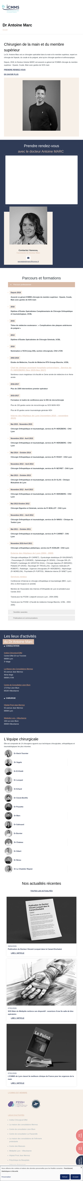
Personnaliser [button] (6, 1177)
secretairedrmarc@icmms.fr (28, 262)
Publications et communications (24, 625)
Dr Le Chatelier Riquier (23, 876)
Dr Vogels (18, 770)
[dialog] (41, 1173)
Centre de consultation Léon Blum (23, 1131)
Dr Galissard (19, 832)
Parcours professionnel (20, 286)
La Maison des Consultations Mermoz (18, 676)
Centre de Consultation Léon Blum (17, 692)
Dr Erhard (18, 796)
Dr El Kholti (18, 779)
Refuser (65, 1177)
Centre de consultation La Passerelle (56, 1131)
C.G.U (25, 1164)
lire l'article (17, 960)
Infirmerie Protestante (50, 1148)
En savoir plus (11, 75)
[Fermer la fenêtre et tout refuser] (81, 1167)
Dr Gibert (17, 859)
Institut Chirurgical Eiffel (13, 660)
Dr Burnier (18, 841)
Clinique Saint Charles (18, 1153)
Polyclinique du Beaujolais (20, 1148)
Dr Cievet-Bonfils (21, 805)
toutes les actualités (41, 898)
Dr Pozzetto (18, 814)
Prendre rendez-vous (15, 70)
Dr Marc (17, 823)
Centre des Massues (50, 1136)
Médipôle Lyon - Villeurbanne (15, 725)
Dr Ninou (17, 867)
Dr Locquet (18, 787)
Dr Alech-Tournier (21, 761)
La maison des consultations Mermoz (56, 1127)
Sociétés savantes (19, 619)
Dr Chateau (18, 850)
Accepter (76, 1177)
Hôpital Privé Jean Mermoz (14, 712)
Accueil (5, 30)
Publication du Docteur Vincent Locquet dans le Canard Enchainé (35, 956)
